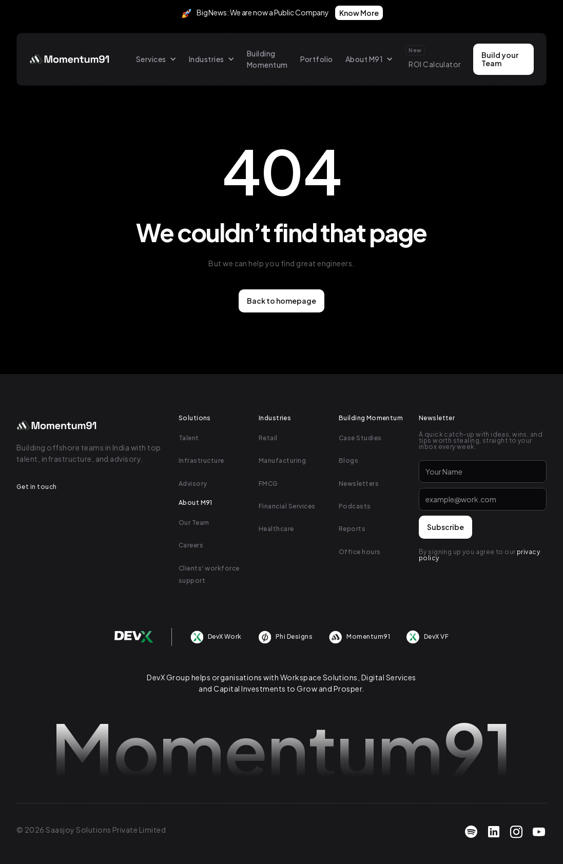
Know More (359, 12)
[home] (70, 59)
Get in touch (36, 486)
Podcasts (355, 506)
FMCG (268, 483)
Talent (189, 438)
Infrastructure (201, 460)
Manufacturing (282, 460)
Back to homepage (281, 300)
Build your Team (499, 59)
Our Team (194, 522)
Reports (352, 529)
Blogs (348, 460)
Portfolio (316, 59)
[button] (156, 59)
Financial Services (287, 506)
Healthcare (276, 529)
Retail (268, 438)
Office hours (360, 552)
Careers (191, 545)
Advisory (193, 483)
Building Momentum (267, 59)
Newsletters (359, 483)
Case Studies (360, 438)
